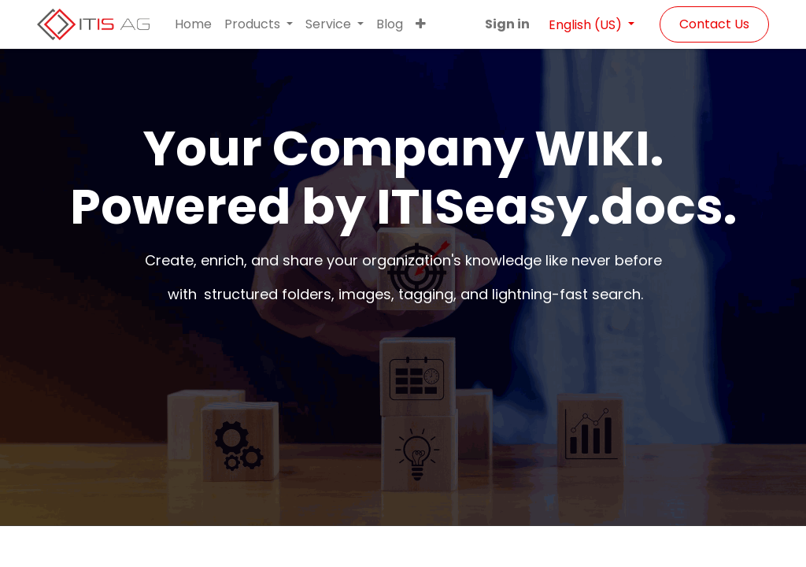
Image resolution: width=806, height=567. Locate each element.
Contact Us (714, 24)
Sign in (507, 24)
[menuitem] (193, 24)
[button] (420, 24)
